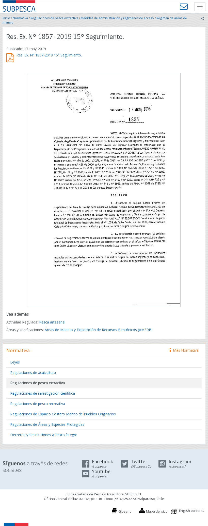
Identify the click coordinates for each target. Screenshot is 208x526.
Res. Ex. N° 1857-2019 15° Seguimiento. (49, 55)
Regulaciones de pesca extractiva (54, 18)
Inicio (6, 18)
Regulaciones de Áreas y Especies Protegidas (47, 424)
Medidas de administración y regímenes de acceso (117, 18)
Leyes (15, 362)
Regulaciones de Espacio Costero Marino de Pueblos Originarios (63, 414)
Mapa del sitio (157, 511)
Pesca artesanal (52, 322)
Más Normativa (184, 350)
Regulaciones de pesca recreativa (37, 403)
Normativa (20, 18)
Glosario (125, 511)
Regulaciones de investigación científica (42, 393)
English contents (191, 510)
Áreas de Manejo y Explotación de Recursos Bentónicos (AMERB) (99, 329)
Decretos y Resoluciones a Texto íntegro (43, 434)
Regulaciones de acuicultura (33, 372)
